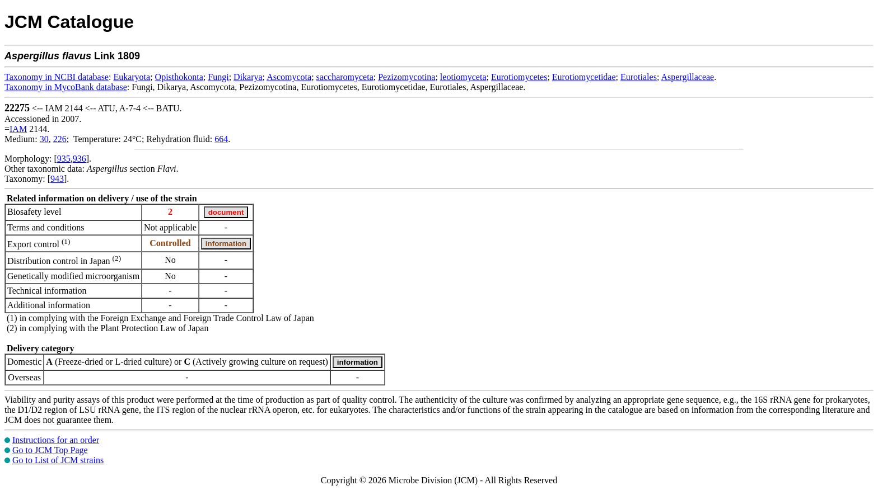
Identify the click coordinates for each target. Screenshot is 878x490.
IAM (18, 129)
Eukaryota (131, 77)
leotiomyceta (463, 77)
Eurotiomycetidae (584, 77)
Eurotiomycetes (519, 77)
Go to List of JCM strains (58, 460)
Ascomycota (289, 77)
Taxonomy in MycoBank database (65, 87)
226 (60, 139)
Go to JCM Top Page (50, 450)
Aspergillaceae (687, 77)
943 (57, 178)
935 (64, 158)
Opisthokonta (179, 77)
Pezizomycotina (406, 77)
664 (221, 139)
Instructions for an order (55, 440)
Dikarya (248, 77)
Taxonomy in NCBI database (56, 77)
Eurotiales (638, 77)
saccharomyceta (344, 77)
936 (79, 158)
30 (44, 139)
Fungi (218, 77)
